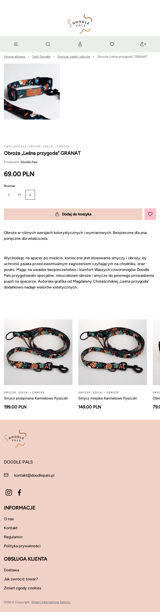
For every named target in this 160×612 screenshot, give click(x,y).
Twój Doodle (41, 56)
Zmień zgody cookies (22, 588)
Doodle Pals (28, 162)
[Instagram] (9, 492)
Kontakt (11, 528)
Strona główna (14, 56)
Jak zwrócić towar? (21, 579)
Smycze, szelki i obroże (73, 56)
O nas (9, 519)
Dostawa (11, 570)
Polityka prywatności (22, 546)
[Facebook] (19, 492)
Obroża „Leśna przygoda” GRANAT (122, 56)
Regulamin (13, 537)
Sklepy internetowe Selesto (51, 602)
